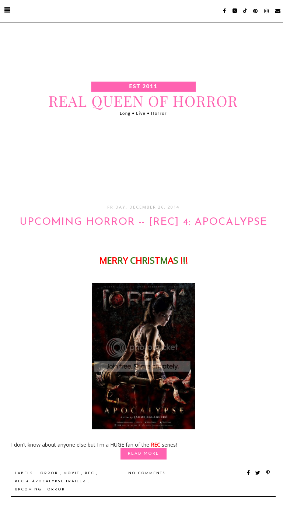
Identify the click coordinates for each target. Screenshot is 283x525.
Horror (48, 473)
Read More (143, 454)
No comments (146, 473)
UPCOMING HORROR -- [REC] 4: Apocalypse (143, 222)
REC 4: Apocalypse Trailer (51, 481)
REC (90, 473)
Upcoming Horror (40, 489)
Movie (72, 473)
